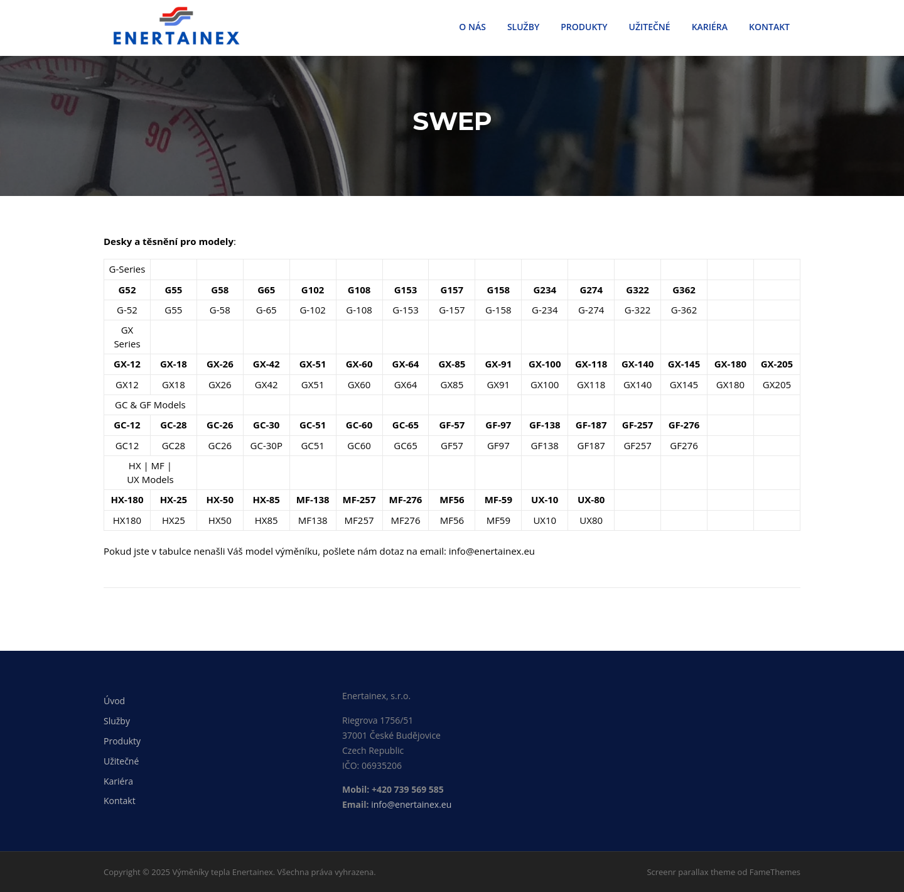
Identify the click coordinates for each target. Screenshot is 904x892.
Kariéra (118, 781)
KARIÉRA (710, 27)
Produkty (122, 741)
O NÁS (472, 27)
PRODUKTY (584, 27)
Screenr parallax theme (691, 872)
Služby (117, 721)
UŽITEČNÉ (649, 27)
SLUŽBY (523, 27)
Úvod (114, 701)
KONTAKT (769, 27)
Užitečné (121, 761)
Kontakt (120, 801)
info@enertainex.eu (411, 804)
